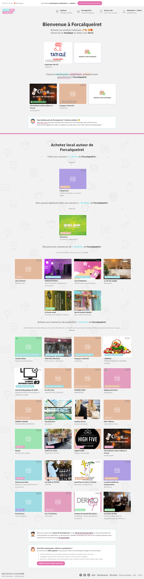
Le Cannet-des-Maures (56, 328)
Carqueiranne (102, 328)
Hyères (88, 328)
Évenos (110, 328)
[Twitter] (89, 575)
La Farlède (84, 252)
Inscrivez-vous (42, 122)
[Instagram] (85, 575)
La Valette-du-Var (71, 328)
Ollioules (72, 330)
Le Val (58, 252)
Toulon (94, 328)
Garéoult (72, 162)
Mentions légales (125, 575)
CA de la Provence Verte (84, 533)
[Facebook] (81, 575)
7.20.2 (140, 575)
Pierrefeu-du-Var (67, 252)
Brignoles (72, 209)
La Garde (82, 328)
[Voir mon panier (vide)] (108, 11)
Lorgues (117, 328)
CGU (134, 575)
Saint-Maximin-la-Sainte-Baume (35, 328)
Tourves (77, 252)
